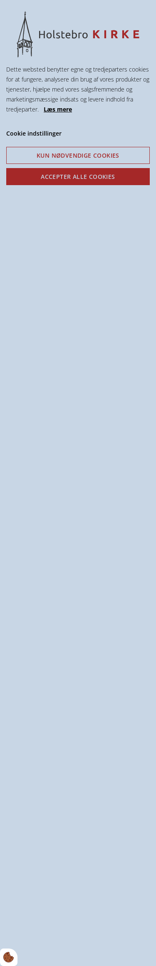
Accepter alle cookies (78, 177)
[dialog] (78, 483)
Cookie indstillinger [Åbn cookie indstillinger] (34, 133)
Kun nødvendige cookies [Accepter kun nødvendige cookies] (78, 155)
